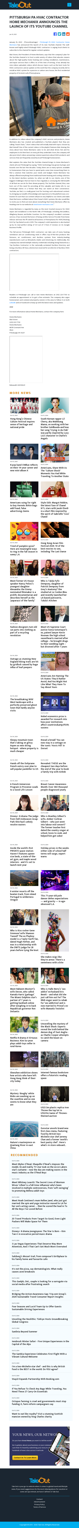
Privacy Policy (39, 1504)
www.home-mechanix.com (43, 204)
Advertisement (39, 1501)
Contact (39, 1499)
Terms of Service (39, 1507)
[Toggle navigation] (69, 5)
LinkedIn (13, 302)
